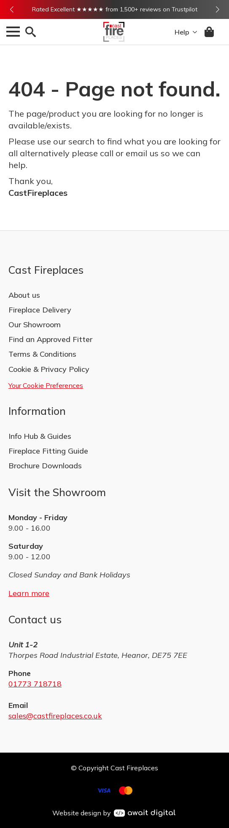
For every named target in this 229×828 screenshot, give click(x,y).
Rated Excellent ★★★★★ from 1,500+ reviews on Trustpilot (114, 9)
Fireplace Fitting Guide (48, 451)
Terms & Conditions (42, 354)
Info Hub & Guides (39, 436)
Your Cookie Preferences (45, 385)
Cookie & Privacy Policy (48, 369)
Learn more (28, 593)
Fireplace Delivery (39, 310)
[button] (11, 9)
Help (182, 32)
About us (24, 295)
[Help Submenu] (193, 32)
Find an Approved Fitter (50, 339)
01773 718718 (35, 684)
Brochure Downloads (45, 465)
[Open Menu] (13, 31)
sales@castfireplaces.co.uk (55, 716)
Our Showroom (34, 324)
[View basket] (210, 32)
